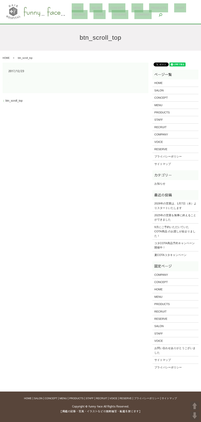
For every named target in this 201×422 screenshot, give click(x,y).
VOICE (76, 14)
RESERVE (92, 14)
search (128, 15)
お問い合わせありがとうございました (175, 350)
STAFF (161, 7)
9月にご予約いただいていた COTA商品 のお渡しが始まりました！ (175, 231)
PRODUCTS (143, 7)
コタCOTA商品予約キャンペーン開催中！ (174, 245)
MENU (125, 7)
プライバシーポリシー (168, 156)
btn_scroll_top (14, 100)
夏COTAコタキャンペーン (170, 255)
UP (194, 405)
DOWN (194, 415)
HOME (76, 7)
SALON (91, 7)
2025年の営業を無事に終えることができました (175, 217)
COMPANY (112, 14)
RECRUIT (177, 7)
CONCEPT (108, 7)
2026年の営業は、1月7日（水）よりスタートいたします (175, 205)
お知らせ (159, 183)
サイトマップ (162, 163)
